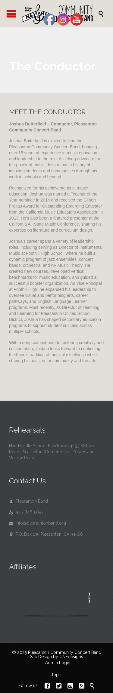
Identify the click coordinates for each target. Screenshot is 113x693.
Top (55, 674)
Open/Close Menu (11, 13)
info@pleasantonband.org (37, 523)
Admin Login (57, 662)
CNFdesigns (71, 656)
